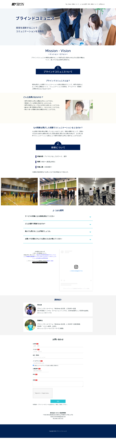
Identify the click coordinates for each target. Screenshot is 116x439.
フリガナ (35, 349)
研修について (75, 4)
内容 (34, 380)
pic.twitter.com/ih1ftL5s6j (42, 258)
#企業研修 (31, 256)
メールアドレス (36, 361)
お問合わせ (102, 4)
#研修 (28, 256)
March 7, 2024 (50, 260)
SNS (89, 4)
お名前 (34, 343)
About (69, 4)
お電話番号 (35, 368)
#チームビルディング (46, 256)
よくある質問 (83, 4)
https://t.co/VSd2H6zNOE (42, 254)
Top (66, 4)
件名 (34, 374)
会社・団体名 (36, 355)
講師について (94, 4)
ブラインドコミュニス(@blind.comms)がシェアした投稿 (76, 288)
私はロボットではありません (41, 394)
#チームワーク (37, 256)
